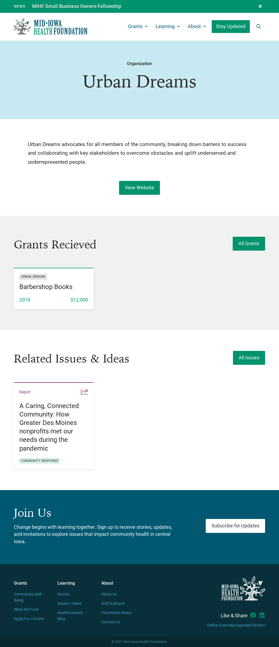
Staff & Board (112, 603)
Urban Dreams (33, 276)
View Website (139, 187)
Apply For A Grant (29, 618)
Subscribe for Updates (235, 525)
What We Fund (26, 609)
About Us (109, 594)
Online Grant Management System (236, 625)
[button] (260, 6)
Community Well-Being (28, 597)
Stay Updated (230, 26)
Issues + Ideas (69, 603)
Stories (63, 594)
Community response (39, 461)
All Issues (249, 357)
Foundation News (116, 612)
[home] (50, 26)
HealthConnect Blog (70, 615)
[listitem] (53, 288)
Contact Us (110, 622)
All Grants (248, 243)
